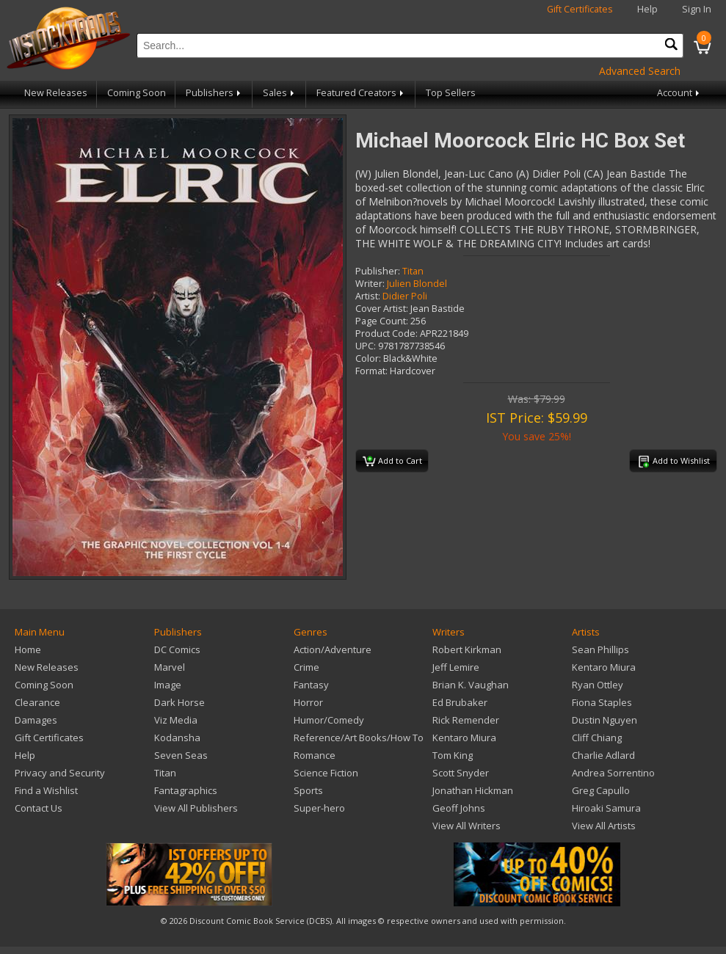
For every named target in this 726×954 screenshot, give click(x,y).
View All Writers (466, 825)
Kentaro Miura (464, 737)
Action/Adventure (332, 649)
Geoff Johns (458, 808)
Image (167, 684)
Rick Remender (465, 720)
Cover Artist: (381, 308)
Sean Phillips (600, 649)
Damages (36, 720)
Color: (368, 358)
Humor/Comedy (329, 720)
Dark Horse (179, 702)
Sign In (696, 9)
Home (28, 649)
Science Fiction (326, 772)
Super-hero (319, 808)
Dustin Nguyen (604, 720)
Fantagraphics (185, 790)
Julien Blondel (417, 283)
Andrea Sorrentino (613, 772)
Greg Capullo (601, 790)
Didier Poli (404, 296)
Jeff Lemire (455, 667)
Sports (308, 790)
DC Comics (177, 649)
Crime (306, 667)
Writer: (370, 283)
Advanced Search (639, 71)
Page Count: (381, 321)
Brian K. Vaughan (470, 684)
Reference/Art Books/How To (359, 737)
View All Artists (604, 825)
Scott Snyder (460, 772)
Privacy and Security (60, 772)
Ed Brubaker (459, 702)
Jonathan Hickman (472, 790)
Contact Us (38, 808)
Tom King (452, 755)
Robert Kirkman (466, 649)
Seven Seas (181, 755)
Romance (314, 755)
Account (679, 93)
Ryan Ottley (597, 684)
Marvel (169, 667)
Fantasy (311, 684)
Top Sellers (451, 93)
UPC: (365, 346)
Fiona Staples (602, 702)
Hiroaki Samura (606, 808)
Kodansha (177, 737)
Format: (371, 371)
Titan (413, 271)
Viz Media (175, 720)
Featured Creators (361, 93)
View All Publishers (196, 808)
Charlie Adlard (603, 755)
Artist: (367, 296)
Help (647, 9)
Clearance (37, 702)
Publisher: (377, 271)
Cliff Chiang (597, 737)
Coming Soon (136, 93)
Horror (308, 702)
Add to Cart (392, 461)
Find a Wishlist (46, 790)
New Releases (55, 93)
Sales (280, 93)
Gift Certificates (580, 9)
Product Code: (386, 333)
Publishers (214, 93)
